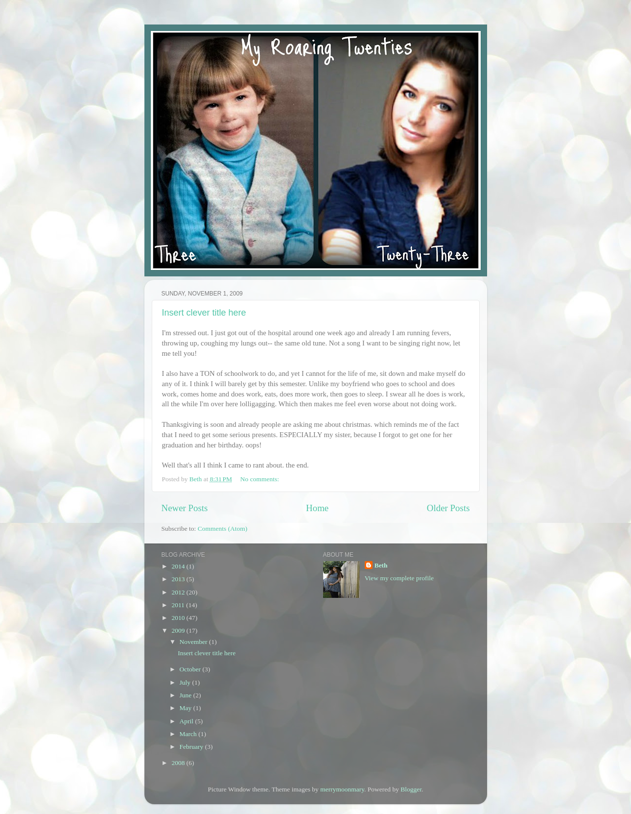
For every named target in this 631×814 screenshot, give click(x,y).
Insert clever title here (204, 313)
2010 (178, 617)
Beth (381, 565)
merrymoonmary (342, 789)
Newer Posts (185, 508)
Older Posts (448, 508)
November (194, 641)
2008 (178, 762)
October (191, 669)
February (192, 746)
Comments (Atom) (223, 528)
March (189, 734)
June (186, 695)
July (186, 682)
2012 (178, 592)
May (186, 708)
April (187, 721)
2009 (178, 630)
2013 (178, 579)
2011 (178, 605)
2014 (178, 566)
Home (317, 508)
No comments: (260, 479)
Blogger (410, 789)
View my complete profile (399, 578)
